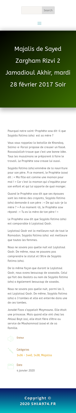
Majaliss (46, 355)
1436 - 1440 (24, 355)
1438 (37, 355)
